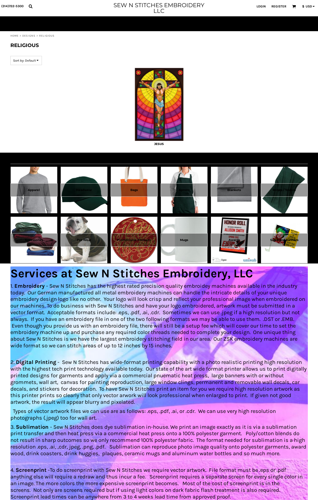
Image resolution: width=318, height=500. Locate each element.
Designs (28, 35)
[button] (30, 6)
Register (278, 6)
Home (14, 35)
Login (261, 6)
